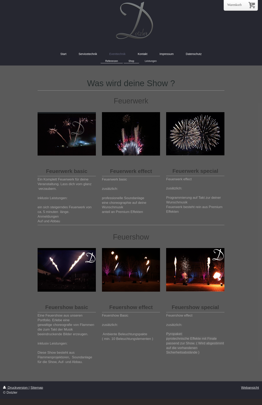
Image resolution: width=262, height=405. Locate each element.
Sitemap (36, 388)
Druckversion (16, 388)
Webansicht (250, 388)
